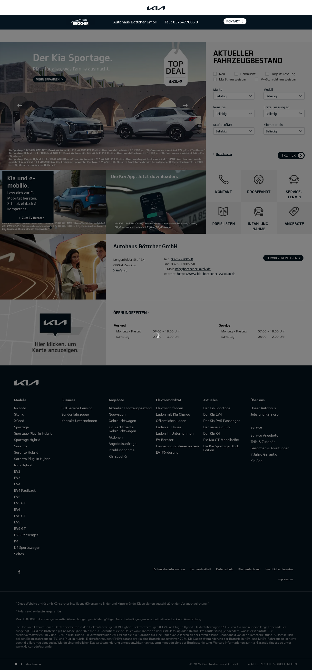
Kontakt (233, 21)
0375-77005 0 (185, 22)
